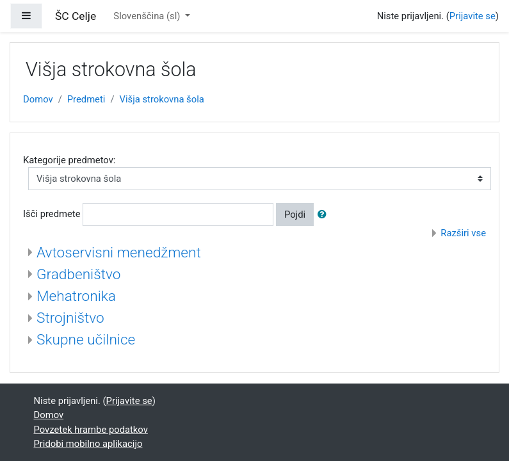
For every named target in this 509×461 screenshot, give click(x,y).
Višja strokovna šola (162, 99)
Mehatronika (76, 296)
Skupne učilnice (85, 339)
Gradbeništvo (78, 274)
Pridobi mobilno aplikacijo (88, 443)
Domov (38, 99)
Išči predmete (52, 214)
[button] (324, 214)
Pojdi (294, 214)
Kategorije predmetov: (69, 160)
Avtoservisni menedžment (118, 252)
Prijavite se (472, 16)
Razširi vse (463, 233)
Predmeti (86, 99)
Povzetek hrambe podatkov (91, 429)
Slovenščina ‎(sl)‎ (147, 16)
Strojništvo (70, 318)
